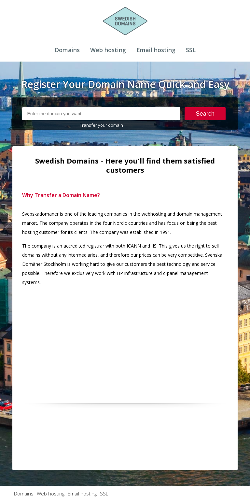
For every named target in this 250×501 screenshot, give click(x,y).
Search (205, 113)
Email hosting (155, 50)
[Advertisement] (125, 337)
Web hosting (108, 50)
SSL (191, 50)
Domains (67, 50)
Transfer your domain (101, 125)
